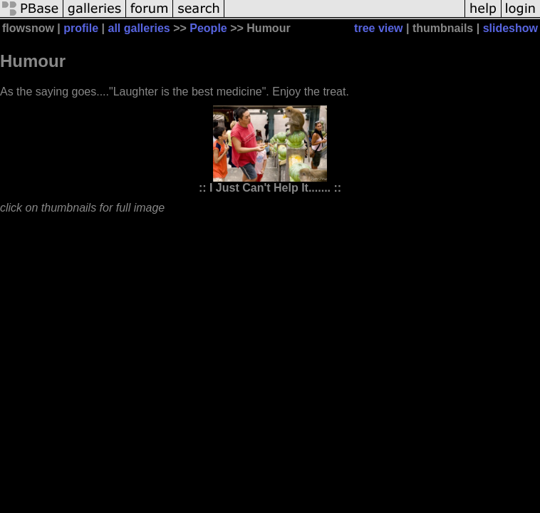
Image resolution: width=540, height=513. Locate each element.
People (208, 28)
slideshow (510, 28)
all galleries (139, 28)
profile (80, 28)
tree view (378, 28)
